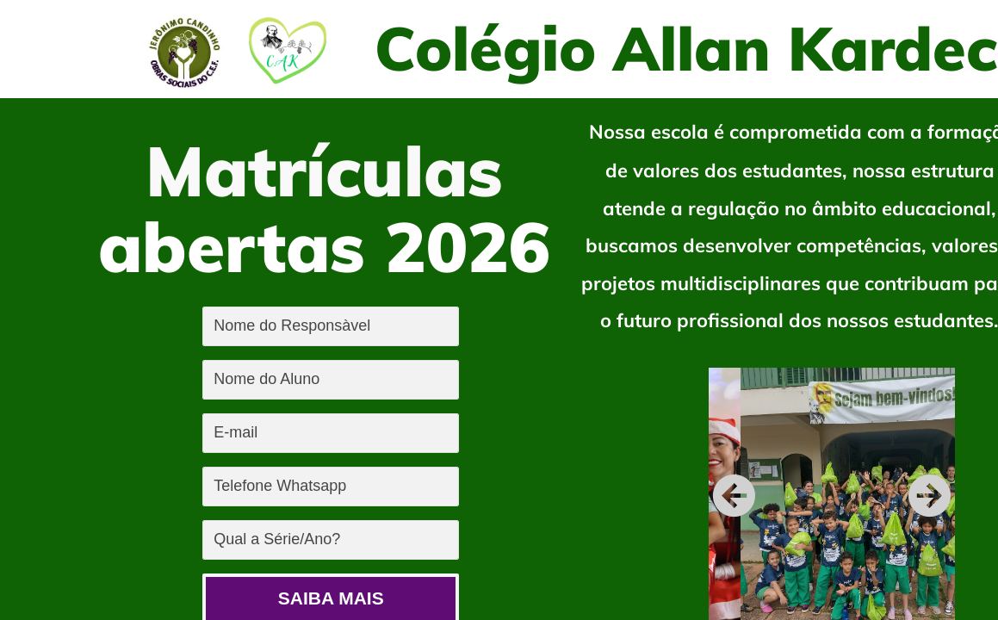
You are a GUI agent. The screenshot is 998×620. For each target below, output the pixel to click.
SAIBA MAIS (331, 598)
